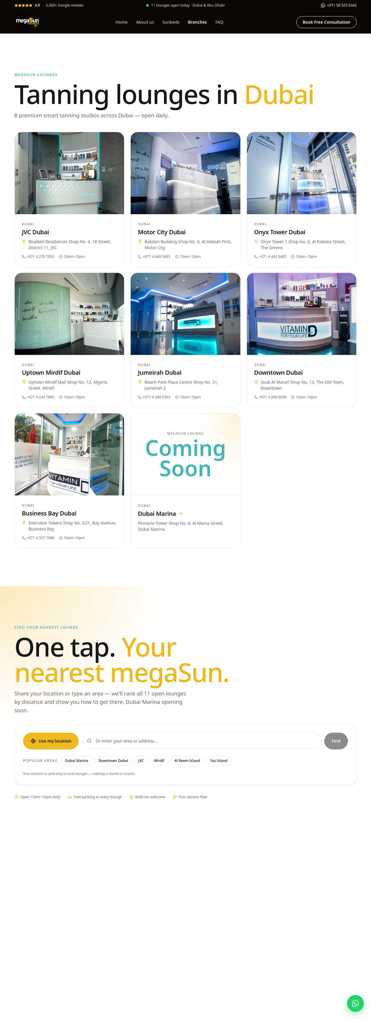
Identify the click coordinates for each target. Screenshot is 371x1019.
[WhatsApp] (339, 5)
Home (122, 22)
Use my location (50, 741)
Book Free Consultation (326, 22)
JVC (141, 760)
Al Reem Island (187, 760)
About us (145, 22)
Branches (197, 22)
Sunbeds (171, 22)
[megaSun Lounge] (28, 22)
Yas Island (218, 760)
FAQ (219, 22)
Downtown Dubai (113, 760)
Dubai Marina (76, 760)
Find (336, 741)
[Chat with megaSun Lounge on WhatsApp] (355, 1003)
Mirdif (159, 760)
